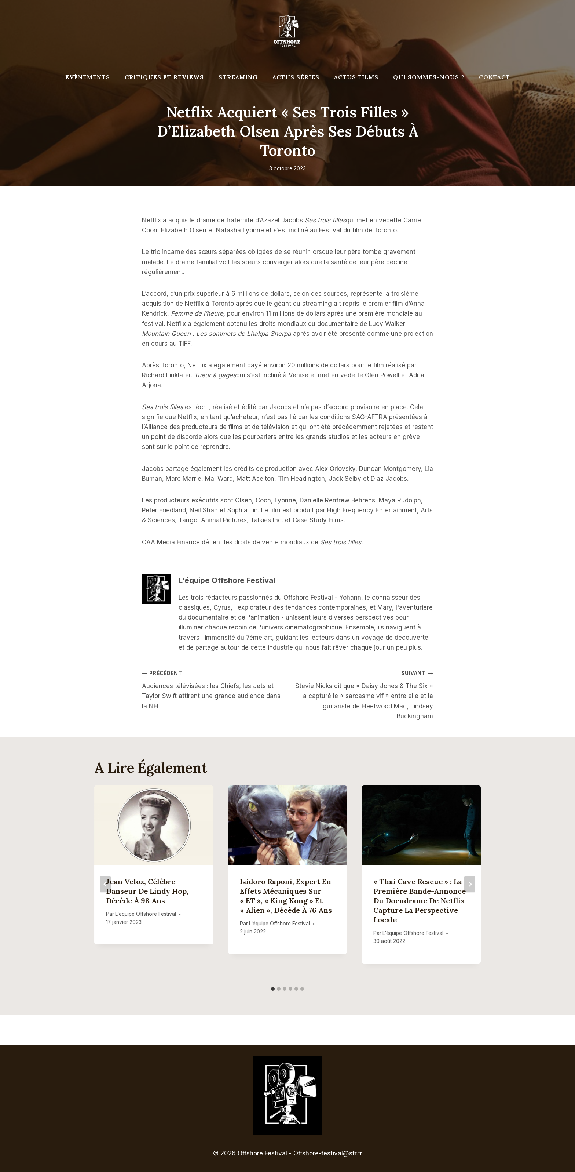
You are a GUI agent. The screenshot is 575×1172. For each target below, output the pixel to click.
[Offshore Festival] (287, 31)
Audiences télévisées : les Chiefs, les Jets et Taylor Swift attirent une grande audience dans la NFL (211, 689)
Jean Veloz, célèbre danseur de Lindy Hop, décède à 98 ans (147, 891)
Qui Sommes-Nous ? (428, 77)
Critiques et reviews (164, 77)
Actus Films (356, 77)
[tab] (273, 989)
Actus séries (295, 77)
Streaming (238, 77)
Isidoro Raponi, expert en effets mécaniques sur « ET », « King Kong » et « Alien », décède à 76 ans (286, 896)
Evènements (87, 77)
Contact (494, 77)
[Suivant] (469, 884)
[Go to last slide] (105, 884)
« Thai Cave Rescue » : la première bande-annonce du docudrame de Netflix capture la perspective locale (419, 900)
